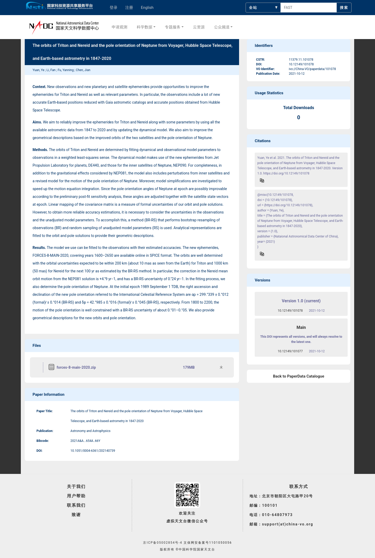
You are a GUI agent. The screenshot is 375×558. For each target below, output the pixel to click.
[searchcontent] (308, 7)
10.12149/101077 (290, 351)
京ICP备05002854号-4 (162, 542)
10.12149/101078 (290, 310)
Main (301, 327)
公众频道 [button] (222, 27)
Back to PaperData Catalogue (298, 376)
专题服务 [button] (172, 27)
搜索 (344, 7)
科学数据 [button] (144, 27)
